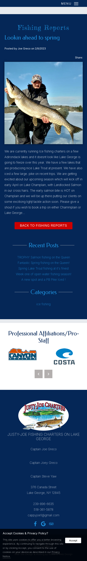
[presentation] (39, 374)
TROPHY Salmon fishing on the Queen (43, 257)
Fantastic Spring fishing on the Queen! (44, 263)
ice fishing (43, 304)
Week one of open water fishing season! (43, 274)
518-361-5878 (43, 509)
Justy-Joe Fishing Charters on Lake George (43, 436)
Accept (73, 540)
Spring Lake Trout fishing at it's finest (43, 268)
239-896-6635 (43, 504)
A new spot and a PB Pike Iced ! (43, 279)
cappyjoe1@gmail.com (43, 515)
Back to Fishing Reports (43, 225)
